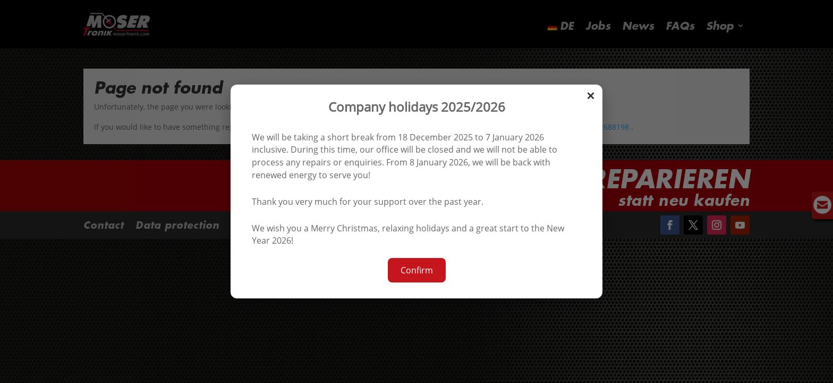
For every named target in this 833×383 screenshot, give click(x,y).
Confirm (417, 270)
